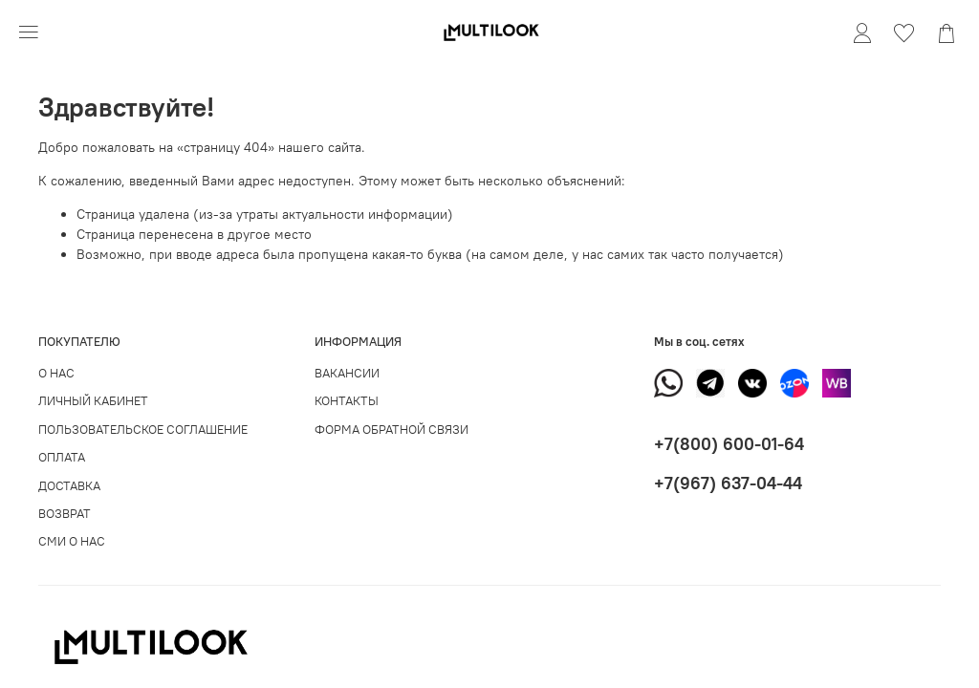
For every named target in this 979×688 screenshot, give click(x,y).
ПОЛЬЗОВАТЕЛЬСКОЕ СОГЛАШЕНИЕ (143, 429)
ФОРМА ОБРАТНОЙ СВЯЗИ (391, 429)
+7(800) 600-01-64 (729, 444)
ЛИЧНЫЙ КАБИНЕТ (93, 401)
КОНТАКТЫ (347, 401)
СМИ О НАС (71, 541)
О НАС (56, 373)
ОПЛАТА (61, 457)
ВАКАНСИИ (347, 373)
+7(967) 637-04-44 (728, 483)
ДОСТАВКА (69, 486)
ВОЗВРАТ (64, 513)
